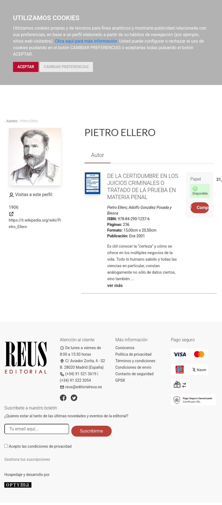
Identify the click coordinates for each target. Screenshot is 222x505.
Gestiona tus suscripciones (27, 459)
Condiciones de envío (133, 367)
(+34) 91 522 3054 (75, 380)
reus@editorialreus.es (81, 387)
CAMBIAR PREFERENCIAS (66, 67)
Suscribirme (91, 431)
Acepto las (40, 446)
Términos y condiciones (135, 361)
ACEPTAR (25, 67)
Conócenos (125, 348)
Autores (12, 121)
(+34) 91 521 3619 (78, 374)
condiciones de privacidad (50, 446)
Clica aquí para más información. (86, 41)
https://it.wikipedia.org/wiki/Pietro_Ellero (35, 220)
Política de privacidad (133, 354)
